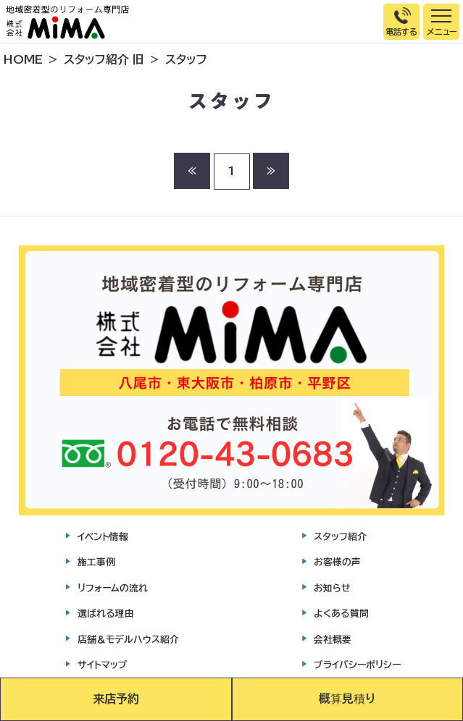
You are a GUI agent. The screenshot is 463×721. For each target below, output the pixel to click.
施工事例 (96, 562)
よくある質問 (341, 613)
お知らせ (332, 588)
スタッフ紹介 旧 (104, 59)
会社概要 (332, 639)
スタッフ (186, 59)
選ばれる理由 (106, 613)
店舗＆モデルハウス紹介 (128, 639)
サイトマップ (103, 665)
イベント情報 (103, 536)
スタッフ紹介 (340, 536)
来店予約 (116, 698)
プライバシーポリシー (357, 665)
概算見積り (347, 698)
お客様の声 (337, 562)
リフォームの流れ (113, 588)
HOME (23, 59)
